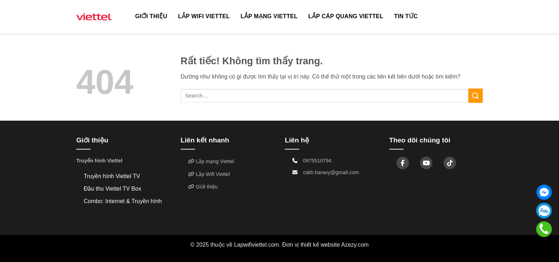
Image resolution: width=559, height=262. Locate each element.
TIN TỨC (406, 16)
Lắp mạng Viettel (269, 16)
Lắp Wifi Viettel (204, 16)
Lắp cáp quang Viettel (346, 16)
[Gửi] (475, 95)
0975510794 (317, 160)
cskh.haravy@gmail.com (331, 172)
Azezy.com (355, 245)
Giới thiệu (151, 16)
